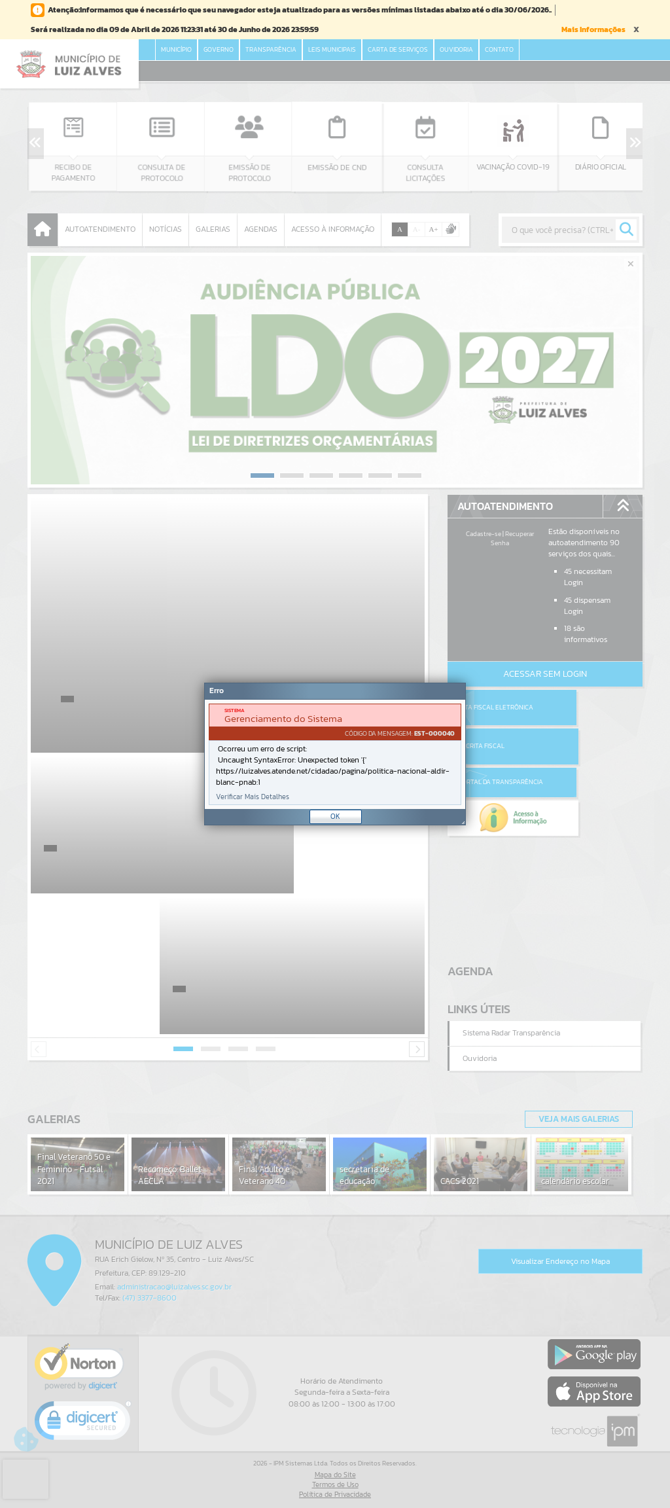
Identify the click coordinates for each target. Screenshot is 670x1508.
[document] (335, 754)
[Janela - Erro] (335, 754)
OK (335, 816)
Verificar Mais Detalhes (252, 797)
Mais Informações (593, 29)
